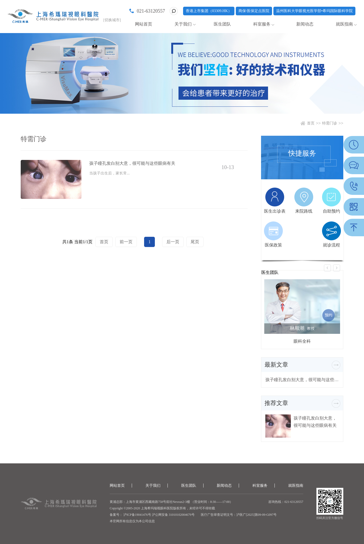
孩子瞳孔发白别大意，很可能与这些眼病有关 (302, 379)
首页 (311, 123)
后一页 (172, 241)
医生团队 (222, 24)
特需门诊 (329, 123)
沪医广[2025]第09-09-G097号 (256, 515)
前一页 (126, 241)
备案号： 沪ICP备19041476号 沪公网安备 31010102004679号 (152, 515)
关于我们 (183, 24)
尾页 (195, 241)
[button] (327, 267)
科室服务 (261, 24)
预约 (328, 315)
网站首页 (143, 24)
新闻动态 (304, 24)
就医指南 (344, 24)
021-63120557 (151, 11)
